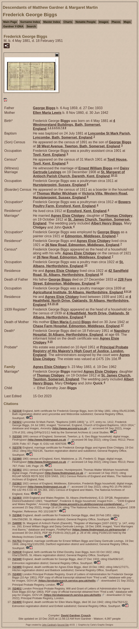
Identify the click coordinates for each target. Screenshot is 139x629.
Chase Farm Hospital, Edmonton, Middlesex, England (76, 326)
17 (122, 325)
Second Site (63, 625)
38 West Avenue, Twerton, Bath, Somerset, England (78, 146)
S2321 (17, 422)
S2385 (17, 567)
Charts (68, 21)
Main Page (10, 21)
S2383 (17, 497)
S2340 (17, 559)
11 (115, 175)
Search (31, 26)
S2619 (17, 552)
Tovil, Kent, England (49, 155)
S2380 (17, 458)
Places (116, 21)
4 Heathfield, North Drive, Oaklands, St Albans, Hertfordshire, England (82, 300)
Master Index (51, 21)
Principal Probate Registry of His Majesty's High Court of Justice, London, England (80, 351)
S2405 (17, 602)
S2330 (17, 436)
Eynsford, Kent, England (86, 211)
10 (112, 175)
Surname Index (30, 21)
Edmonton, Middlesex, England (90, 236)
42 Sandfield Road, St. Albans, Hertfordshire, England (80, 273)
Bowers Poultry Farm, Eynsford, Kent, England (82, 204)
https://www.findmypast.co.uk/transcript (99, 529)
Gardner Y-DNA (13, 26)
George (44, 108)
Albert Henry (106, 223)
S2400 (17, 574)
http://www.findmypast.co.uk (47, 439)
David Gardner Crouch (76, 615)
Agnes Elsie (68, 215)
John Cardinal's (49, 625)
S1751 (17, 540)
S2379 (17, 447)
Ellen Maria (47, 112)
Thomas (118, 215)
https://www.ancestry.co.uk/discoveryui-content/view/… (87, 504)
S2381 (17, 469)
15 (53, 303)
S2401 (17, 588)
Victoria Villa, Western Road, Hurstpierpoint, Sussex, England (80, 195)
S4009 (17, 523)
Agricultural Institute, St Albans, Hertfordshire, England (78, 292)
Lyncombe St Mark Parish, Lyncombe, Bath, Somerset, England (82, 135)
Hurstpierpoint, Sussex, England (59, 185)
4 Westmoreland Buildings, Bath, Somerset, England (74, 124)
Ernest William (95, 168)
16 (56, 303)
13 (97, 282)
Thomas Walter (57, 193)
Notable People (85, 21)
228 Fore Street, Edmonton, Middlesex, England (82, 281)
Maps (127, 21)
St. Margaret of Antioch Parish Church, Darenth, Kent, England (79, 174)
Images (103, 21)
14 (129, 291)
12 (85, 265)
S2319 (17, 410)
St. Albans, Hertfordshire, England (78, 264)
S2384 (17, 515)
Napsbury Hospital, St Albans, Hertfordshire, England (81, 332)
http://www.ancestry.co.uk (70, 428)
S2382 (17, 483)
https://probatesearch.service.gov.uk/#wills (67, 580)
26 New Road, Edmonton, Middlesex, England (82, 244)
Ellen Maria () (70, 322)
